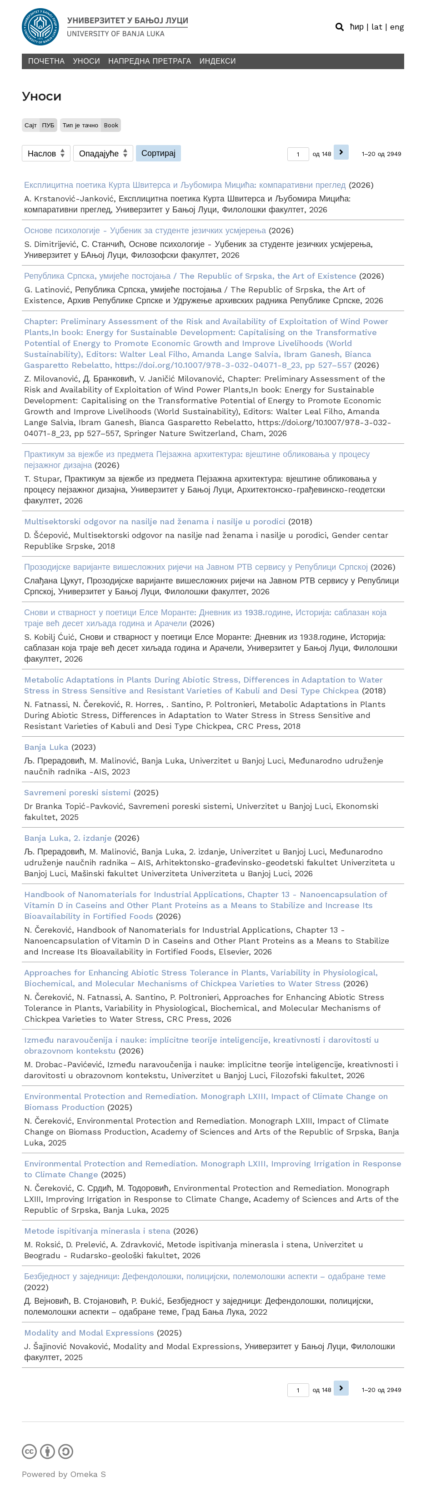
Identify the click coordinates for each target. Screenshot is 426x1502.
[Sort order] (103, 153)
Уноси (86, 61)
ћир (357, 26)
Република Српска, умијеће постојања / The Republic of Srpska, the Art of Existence (190, 276)
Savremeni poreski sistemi (77, 792)
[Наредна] (341, 152)
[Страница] (298, 154)
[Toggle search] (340, 27)
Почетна (46, 61)
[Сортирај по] (46, 153)
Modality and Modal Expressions (89, 1332)
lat (376, 26)
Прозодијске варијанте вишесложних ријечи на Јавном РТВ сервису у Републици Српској (196, 567)
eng (397, 26)
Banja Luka (46, 747)
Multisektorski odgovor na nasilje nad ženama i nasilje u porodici (155, 521)
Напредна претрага (149, 61)
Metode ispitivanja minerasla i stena (97, 1231)
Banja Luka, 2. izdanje (68, 838)
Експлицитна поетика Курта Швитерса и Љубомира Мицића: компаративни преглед (185, 185)
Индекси (218, 61)
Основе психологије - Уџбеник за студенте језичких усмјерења (145, 230)
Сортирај (158, 153)
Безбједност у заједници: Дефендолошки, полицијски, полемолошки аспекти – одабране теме (205, 1276)
